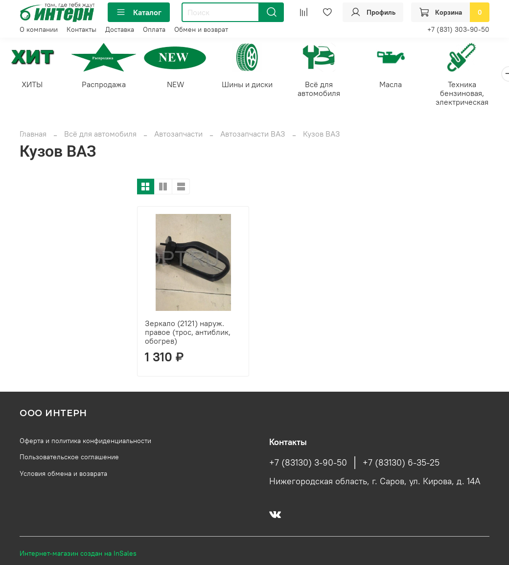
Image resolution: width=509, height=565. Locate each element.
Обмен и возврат (201, 29)
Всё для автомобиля (328, 89)
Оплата (154, 29)
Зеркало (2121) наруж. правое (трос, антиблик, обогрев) (188, 333)
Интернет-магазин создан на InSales (78, 554)
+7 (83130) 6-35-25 (401, 463)
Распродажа (107, 85)
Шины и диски (254, 85)
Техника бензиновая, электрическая (475, 94)
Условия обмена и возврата (63, 474)
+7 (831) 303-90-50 (458, 29)
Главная (33, 135)
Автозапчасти (178, 135)
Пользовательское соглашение (69, 457)
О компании (39, 29)
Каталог (139, 12)
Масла (402, 85)
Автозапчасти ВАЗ (252, 135)
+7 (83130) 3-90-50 (308, 463)
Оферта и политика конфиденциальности (85, 441)
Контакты (81, 29)
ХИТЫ (33, 85)
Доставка (119, 29)
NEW (180, 85)
